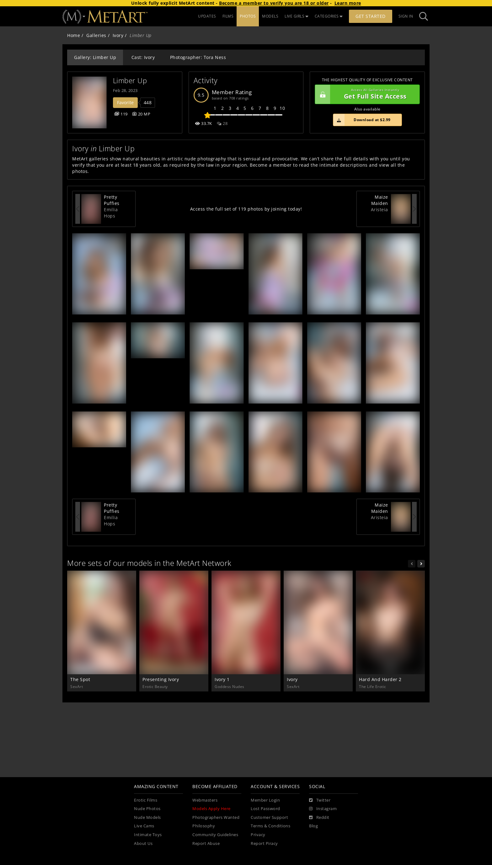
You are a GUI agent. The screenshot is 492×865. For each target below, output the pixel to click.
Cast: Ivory (143, 57)
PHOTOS (248, 16)
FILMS (228, 16)
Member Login (265, 800)
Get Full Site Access (365, 94)
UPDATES (207, 16)
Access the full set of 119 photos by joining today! (246, 209)
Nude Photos (147, 808)
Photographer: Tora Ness (198, 57)
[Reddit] (319, 817)
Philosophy (203, 826)
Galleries (96, 35)
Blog (313, 826)
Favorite (125, 102)
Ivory (118, 35)
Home (73, 35)
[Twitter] (319, 800)
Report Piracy (264, 843)
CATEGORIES (329, 16)
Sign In (405, 16)
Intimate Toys (148, 834)
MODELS (270, 16)
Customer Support (269, 817)
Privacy (258, 834)
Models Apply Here (211, 808)
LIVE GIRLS (296, 16)
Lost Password (265, 808)
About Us (143, 843)
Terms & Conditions (270, 826)
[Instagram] (323, 809)
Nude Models (147, 817)
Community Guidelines (215, 834)
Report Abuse (206, 843)
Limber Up (130, 80)
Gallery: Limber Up (95, 57)
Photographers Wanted (215, 817)
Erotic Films (145, 800)
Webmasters (204, 800)
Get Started (371, 16)
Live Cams (144, 826)
